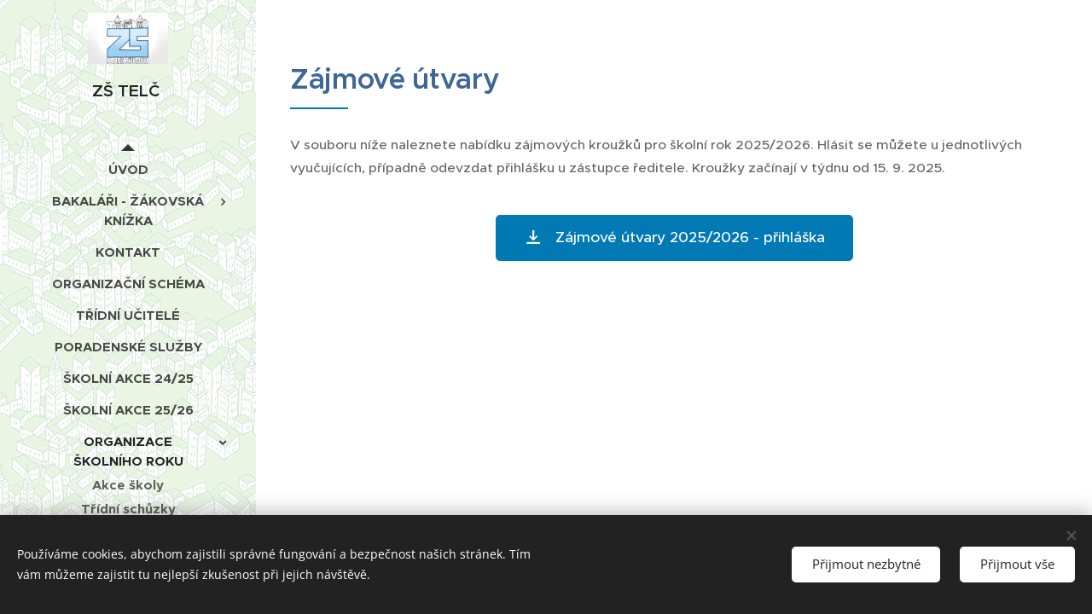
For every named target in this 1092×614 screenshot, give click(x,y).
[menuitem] (128, 169)
